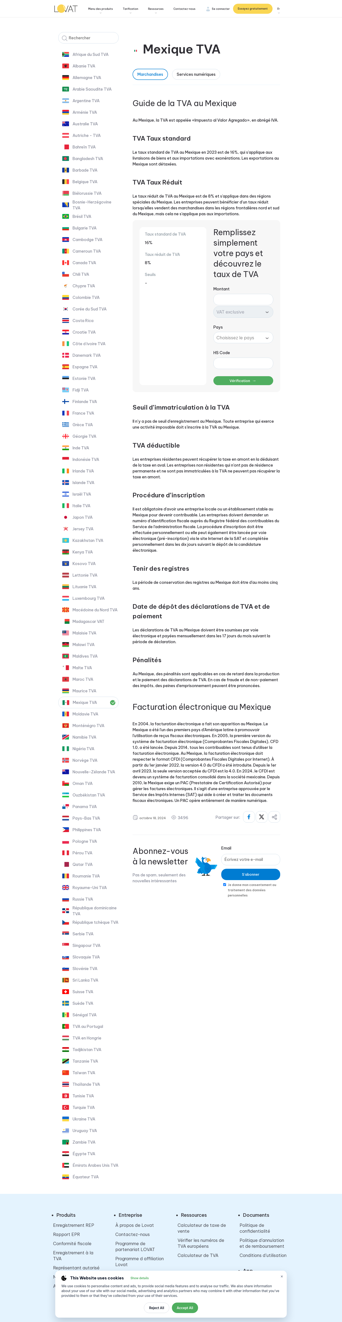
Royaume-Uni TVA (90, 887)
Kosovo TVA (84, 563)
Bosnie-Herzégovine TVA (92, 205)
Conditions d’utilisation (263, 1255)
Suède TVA (83, 1003)
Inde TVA (81, 447)
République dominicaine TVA (95, 910)
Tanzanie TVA (85, 1061)
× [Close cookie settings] (281, 1276)
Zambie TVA (84, 1142)
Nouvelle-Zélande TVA (94, 771)
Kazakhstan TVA (88, 540)
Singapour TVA (86, 945)
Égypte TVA (84, 1153)
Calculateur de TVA (198, 1255)
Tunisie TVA (83, 1095)
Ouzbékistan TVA (89, 795)
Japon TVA (83, 517)
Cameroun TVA (87, 251)
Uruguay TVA (85, 1130)
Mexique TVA (85, 702)
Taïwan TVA (84, 1072)
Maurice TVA (84, 690)
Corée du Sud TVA (90, 309)
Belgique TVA (85, 181)
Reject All (156, 1308)
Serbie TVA (83, 933)
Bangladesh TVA (88, 158)
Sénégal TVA (85, 1014)
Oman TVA (83, 783)
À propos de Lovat (134, 1225)
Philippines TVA (87, 829)
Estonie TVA (84, 378)
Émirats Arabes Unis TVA (95, 1165)
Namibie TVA (84, 737)
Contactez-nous (185, 8)
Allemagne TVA (87, 77)
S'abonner (250, 874)
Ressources (156, 8)
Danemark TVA (87, 355)
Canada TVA (84, 262)
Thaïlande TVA (86, 1084)
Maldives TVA (85, 656)
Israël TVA (82, 494)
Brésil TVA (82, 216)
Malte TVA (82, 667)
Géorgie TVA (84, 436)
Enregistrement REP (73, 1225)
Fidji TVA (81, 390)
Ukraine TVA (84, 1119)
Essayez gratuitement (253, 8)
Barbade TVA (85, 170)
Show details (139, 1278)
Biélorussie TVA (87, 193)
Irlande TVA (83, 471)
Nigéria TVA (83, 748)
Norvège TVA (85, 760)
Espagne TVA (85, 366)
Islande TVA (83, 482)
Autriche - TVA (87, 135)
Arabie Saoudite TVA (92, 89)
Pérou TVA (82, 852)
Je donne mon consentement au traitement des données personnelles (252, 890)
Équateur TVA (86, 1176)
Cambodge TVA (87, 239)
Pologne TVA (85, 841)
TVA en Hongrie (87, 1038)
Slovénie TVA (85, 968)
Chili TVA (81, 274)
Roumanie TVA (86, 876)
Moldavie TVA (85, 714)
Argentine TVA (86, 100)
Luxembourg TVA (89, 598)
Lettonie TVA (85, 575)
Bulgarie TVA (85, 228)
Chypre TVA (84, 285)
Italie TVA (81, 505)
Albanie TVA (84, 66)
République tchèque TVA (95, 922)
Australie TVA (85, 123)
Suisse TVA (83, 991)
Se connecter (221, 8)
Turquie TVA (84, 1107)
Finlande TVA (85, 401)
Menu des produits (101, 8)
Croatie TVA (84, 332)
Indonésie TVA (86, 459)
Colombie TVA (86, 297)
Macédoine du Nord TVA (95, 609)
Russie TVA (83, 899)
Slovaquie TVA (86, 957)
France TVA (83, 413)
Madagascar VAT (88, 621)
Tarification (131, 8)
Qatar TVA (83, 864)
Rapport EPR (66, 1234)
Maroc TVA (83, 679)
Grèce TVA (83, 424)
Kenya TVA (83, 552)
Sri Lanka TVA (85, 980)
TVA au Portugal (88, 1026)
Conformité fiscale (72, 1243)
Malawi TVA (84, 644)
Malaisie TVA (84, 633)
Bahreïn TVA (84, 147)
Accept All (185, 1308)
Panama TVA (85, 806)
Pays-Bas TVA (86, 818)
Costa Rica (83, 320)
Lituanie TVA (84, 586)
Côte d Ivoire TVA (89, 343)
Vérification (243, 380)
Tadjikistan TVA (87, 1049)
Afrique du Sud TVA (91, 54)
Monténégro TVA (88, 725)
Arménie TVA (85, 112)
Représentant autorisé (76, 1267)
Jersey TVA (83, 528)
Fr (278, 8)
